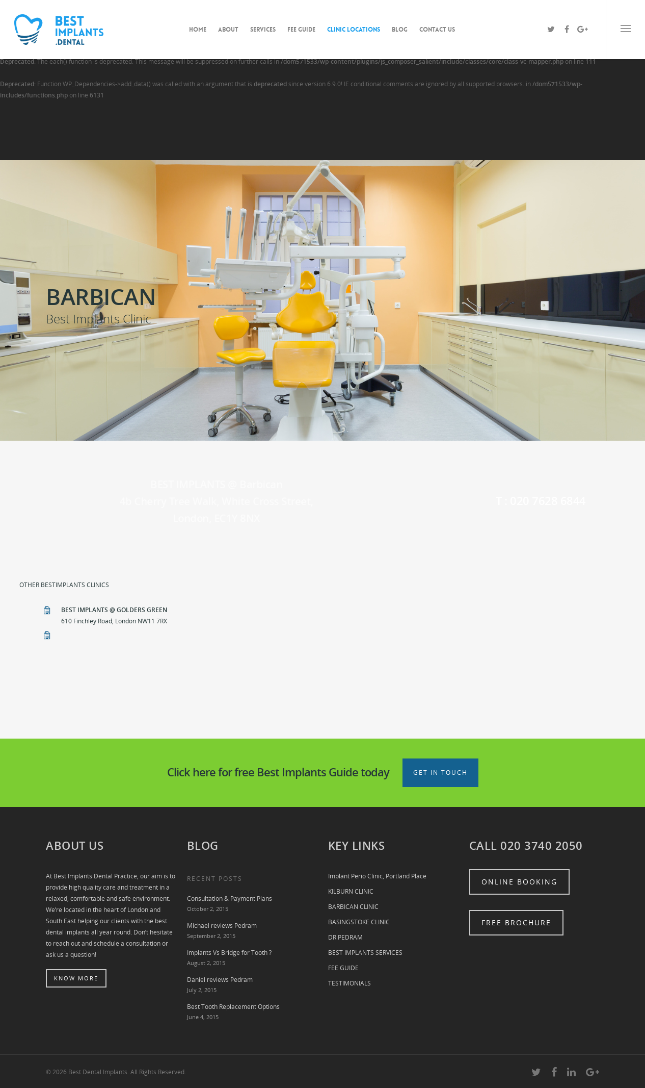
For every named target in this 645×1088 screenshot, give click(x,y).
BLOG (400, 30)
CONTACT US (437, 30)
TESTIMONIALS (349, 983)
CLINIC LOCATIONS (353, 30)
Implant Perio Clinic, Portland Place (377, 876)
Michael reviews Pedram (222, 925)
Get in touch (440, 772)
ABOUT (228, 30)
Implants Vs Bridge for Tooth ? (229, 952)
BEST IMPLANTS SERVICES (365, 952)
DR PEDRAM (345, 937)
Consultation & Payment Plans (229, 898)
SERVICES (263, 30)
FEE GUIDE (301, 30)
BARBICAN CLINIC (353, 906)
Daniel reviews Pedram (220, 979)
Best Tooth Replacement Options (233, 1006)
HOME (197, 30)
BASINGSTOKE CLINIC (359, 922)
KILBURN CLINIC (350, 891)
